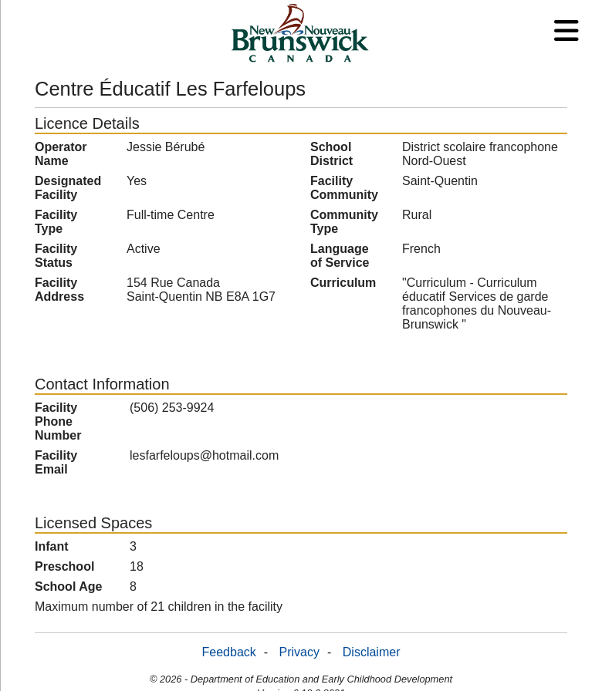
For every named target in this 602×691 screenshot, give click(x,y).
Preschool (64, 566)
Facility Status (56, 255)
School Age (68, 586)
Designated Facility (68, 187)
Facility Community (344, 187)
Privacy (299, 652)
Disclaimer (372, 652)
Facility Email (56, 462)
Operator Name (61, 153)
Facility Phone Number (58, 421)
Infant (52, 546)
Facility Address (59, 289)
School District (331, 153)
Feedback (229, 652)
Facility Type (56, 221)
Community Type (344, 221)
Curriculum (343, 282)
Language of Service (339, 255)
